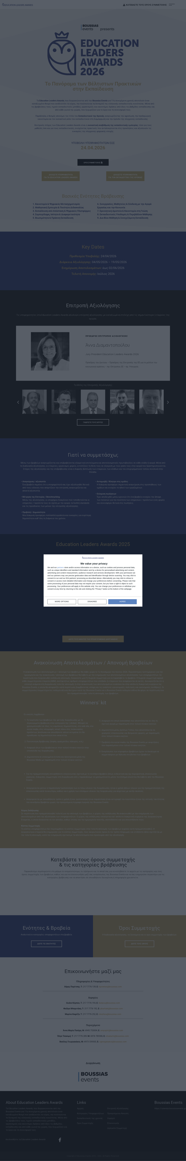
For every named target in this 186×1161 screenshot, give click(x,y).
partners (60, 567)
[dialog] (93, 580)
